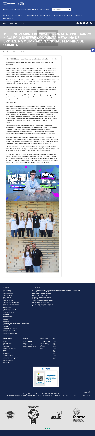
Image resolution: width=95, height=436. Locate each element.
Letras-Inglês (6, 318)
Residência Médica (8, 360)
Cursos (6, 15)
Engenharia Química (8, 312)
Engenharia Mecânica (8, 311)
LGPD (41, 348)
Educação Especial (8, 300)
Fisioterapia (6, 314)
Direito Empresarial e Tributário (40, 295)
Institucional (79, 15)
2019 (54, 346)
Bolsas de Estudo (32, 15)
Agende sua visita (45, 345)
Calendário (6, 345)
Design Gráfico (7, 297)
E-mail (39, 9)
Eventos (5, 352)
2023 (54, 345)
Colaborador (14, 23)
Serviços (70, 15)
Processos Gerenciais (8, 325)
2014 (54, 353)
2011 (54, 358)
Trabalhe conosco (45, 341)
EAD (22, 23)
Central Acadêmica (20, 9)
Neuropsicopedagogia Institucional (41, 305)
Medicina (5, 319)
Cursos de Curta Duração (9, 348)
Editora (25, 343)
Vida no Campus (59, 15)
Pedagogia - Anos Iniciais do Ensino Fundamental (16, 323)
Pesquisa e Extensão (18, 15)
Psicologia (6, 326)
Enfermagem (6, 305)
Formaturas (6, 353)
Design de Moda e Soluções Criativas (41, 293)
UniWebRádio (6, 362)
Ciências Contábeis (8, 293)
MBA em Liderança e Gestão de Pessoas (42, 304)
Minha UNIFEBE (31, 9)
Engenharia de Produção (9, 309)
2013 (54, 355)
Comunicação (44, 343)
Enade (5, 350)
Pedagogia (6, 321)
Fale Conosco (8, 18)
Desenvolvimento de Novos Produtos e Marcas (44, 292)
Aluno (6, 23)
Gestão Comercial (7, 316)
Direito (5, 299)
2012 (54, 357)
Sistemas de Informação (9, 330)
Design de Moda (7, 295)
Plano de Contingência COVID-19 (11, 357)
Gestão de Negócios (37, 299)
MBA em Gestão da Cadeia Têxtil (40, 302)
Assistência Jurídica (28, 345)
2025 (54, 341)
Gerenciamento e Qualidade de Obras (41, 297)
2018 (54, 348)
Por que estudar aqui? (9, 358)
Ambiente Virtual (8, 9)
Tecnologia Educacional (9, 331)
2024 (54, 343)
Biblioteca (5, 341)
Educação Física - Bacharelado (11, 302)
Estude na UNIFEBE (46, 15)
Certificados (6, 346)
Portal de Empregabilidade (30, 346)
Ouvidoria (46, 9)
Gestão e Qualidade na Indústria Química (42, 300)
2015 (54, 352)
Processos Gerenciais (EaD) (10, 333)
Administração (7, 290)
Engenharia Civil (7, 307)
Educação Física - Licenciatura (11, 304)
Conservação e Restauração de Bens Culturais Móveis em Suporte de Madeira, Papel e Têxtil (56, 290)
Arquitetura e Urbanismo (9, 292)
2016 (54, 350)
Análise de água (27, 341)
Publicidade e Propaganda (10, 328)
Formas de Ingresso (8, 355)
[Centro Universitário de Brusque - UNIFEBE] (13, 3)
